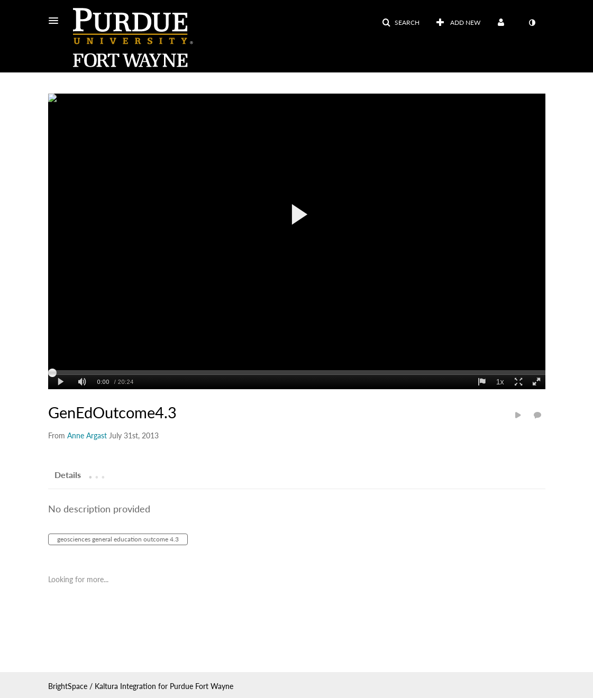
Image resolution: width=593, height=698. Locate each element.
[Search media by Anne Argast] (87, 435)
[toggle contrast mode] (532, 22)
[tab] (67, 474)
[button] (56, 20)
